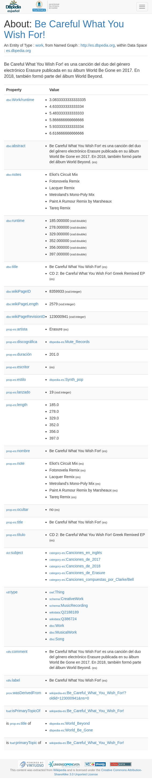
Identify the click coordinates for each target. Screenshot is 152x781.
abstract (15, 146)
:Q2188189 (64, 612)
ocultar (17, 509)
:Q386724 (63, 619)
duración (19, 354)
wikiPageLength (22, 304)
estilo (16, 379)
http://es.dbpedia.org (98, 45)
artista (16, 329)
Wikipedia (59, 770)
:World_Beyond (70, 723)
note (15, 463)
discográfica (21, 342)
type (12, 592)
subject (14, 553)
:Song (57, 639)
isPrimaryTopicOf (23, 711)
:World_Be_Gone (71, 730)
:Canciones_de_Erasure (77, 573)
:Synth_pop (66, 379)
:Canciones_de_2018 (75, 566)
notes (13, 174)
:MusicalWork (63, 632)
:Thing (57, 592)
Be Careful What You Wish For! (64, 29)
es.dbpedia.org (18, 51)
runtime (15, 220)
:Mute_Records (70, 342)
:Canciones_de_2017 (75, 559)
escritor (17, 367)
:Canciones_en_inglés (76, 553)
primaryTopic (23, 743)
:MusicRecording (69, 605)
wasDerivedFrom (23, 693)
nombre (18, 451)
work (39, 45)
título (15, 535)
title (12, 267)
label (13, 680)
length (16, 405)
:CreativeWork (67, 599)
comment (16, 651)
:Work (57, 625)
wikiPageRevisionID (25, 316)
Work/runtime (20, 100)
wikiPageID (18, 291)
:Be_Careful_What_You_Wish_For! (87, 711)
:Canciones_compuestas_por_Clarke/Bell (92, 579)
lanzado (18, 392)
